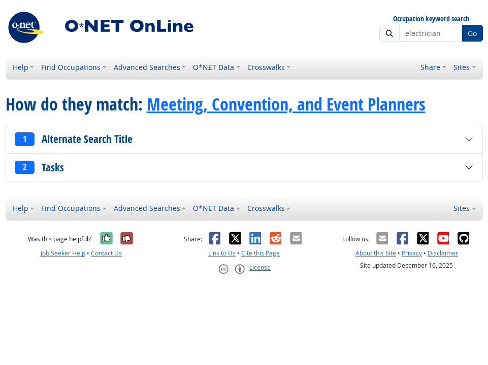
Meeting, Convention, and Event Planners (286, 104)
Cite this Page (260, 253)
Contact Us (106, 253)
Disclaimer (443, 253)
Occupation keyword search (431, 19)
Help (20, 67)
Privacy (412, 253)
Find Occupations (71, 67)
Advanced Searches (147, 67)
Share (430, 67)
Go (472, 33)
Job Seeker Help (63, 253)
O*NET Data (213, 67)
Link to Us (222, 253)
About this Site (375, 253)
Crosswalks (266, 67)
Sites (461, 67)
